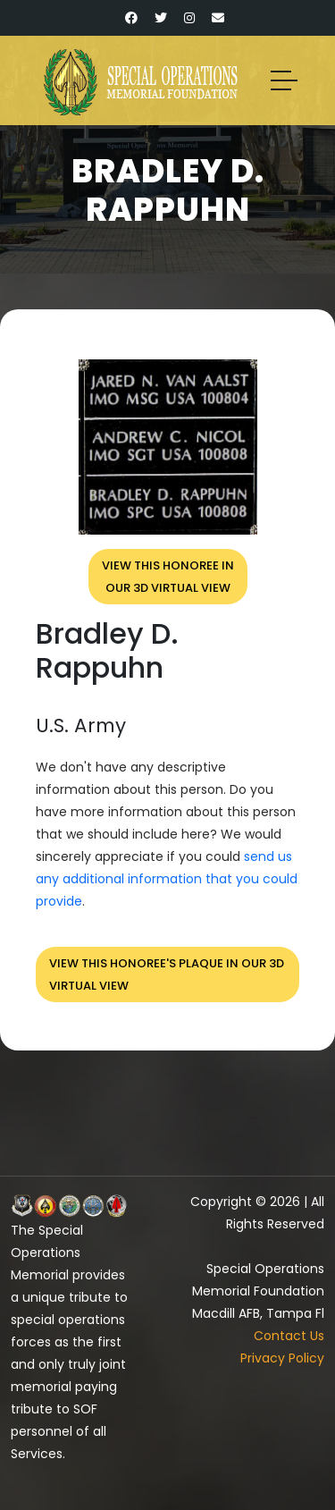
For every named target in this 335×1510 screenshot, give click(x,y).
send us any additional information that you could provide (166, 879)
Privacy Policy (282, 1358)
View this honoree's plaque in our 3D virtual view (166, 974)
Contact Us (289, 1336)
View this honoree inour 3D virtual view (168, 576)
